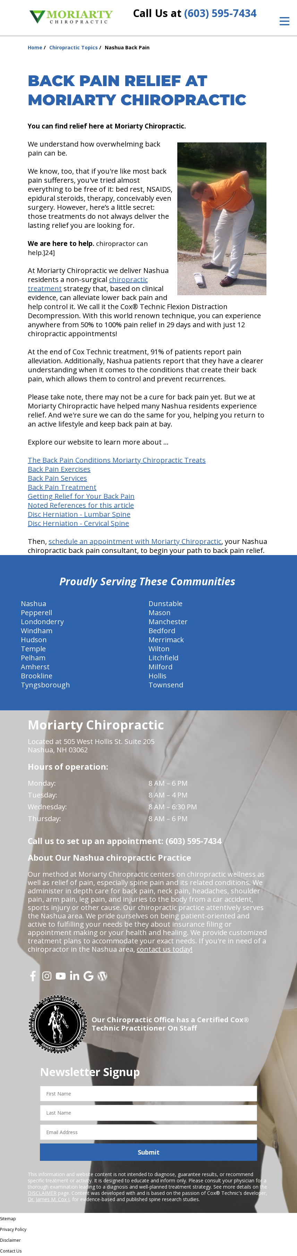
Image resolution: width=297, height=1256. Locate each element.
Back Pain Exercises (59, 469)
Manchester (168, 621)
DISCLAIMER (42, 1193)
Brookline (36, 675)
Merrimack (166, 639)
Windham (36, 630)
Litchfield (163, 657)
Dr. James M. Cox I (48, 1199)
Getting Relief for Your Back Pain (81, 496)
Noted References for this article (81, 505)
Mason (159, 612)
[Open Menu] (284, 21)
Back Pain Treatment (62, 487)
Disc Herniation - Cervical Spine (78, 523)
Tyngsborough (45, 684)
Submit (149, 1152)
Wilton (159, 648)
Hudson (34, 639)
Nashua (33, 603)
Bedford (161, 630)
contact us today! (165, 949)
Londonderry (42, 621)
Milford (160, 666)
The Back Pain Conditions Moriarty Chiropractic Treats (117, 460)
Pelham (33, 657)
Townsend (165, 684)
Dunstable (165, 603)
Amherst (35, 666)
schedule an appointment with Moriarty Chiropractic (135, 541)
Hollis (157, 675)
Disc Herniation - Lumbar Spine (79, 514)
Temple (33, 648)
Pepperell (36, 612)
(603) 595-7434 (220, 13)
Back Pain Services (57, 478)
